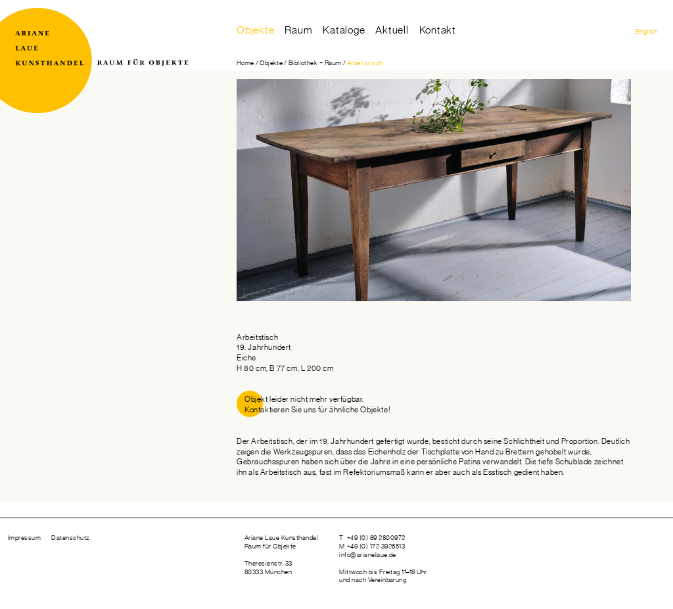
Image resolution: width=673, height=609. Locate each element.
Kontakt (438, 30)
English (646, 31)
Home (245, 63)
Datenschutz (70, 538)
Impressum (24, 538)
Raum (298, 30)
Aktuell (392, 30)
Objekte (256, 30)
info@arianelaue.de (367, 555)
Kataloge (344, 30)
